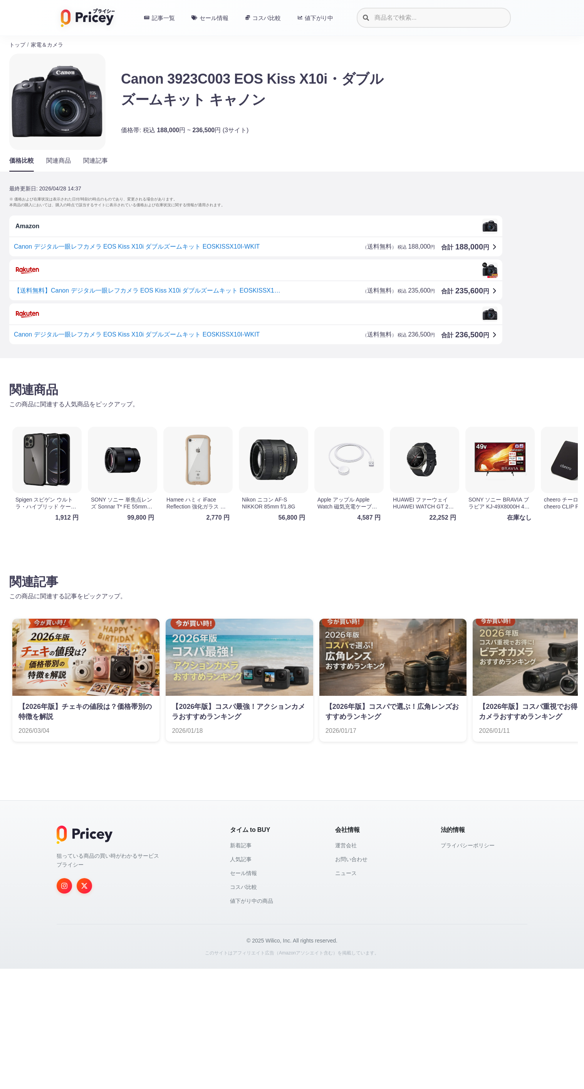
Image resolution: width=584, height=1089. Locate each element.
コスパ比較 (243, 887)
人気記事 (241, 859)
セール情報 (243, 873)
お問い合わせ (351, 859)
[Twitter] (84, 886)
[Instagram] (64, 886)
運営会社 (346, 845)
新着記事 (241, 845)
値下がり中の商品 (251, 901)
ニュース (346, 873)
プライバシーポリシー (468, 845)
